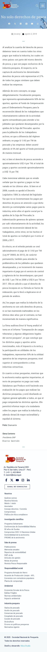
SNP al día (8, 555)
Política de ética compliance (16, 514)
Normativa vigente (11, 627)
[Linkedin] (28, 480)
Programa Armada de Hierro (15, 572)
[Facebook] (6, 480)
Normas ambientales (12, 596)
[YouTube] (17, 480)
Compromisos (10, 512)
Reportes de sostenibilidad (15, 552)
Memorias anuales (11, 549)
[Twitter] (11, 480)
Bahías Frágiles (10, 593)
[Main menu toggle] (43, 6)
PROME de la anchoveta (14, 537)
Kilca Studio (25, 646)
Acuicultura (9, 621)
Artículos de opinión (12, 558)
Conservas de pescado (13, 613)
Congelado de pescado (13, 616)
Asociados (8, 506)
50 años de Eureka (11, 529)
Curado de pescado (12, 619)
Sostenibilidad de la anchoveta (16, 535)
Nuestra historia (10, 500)
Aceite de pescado (12, 610)
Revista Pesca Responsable (15, 563)
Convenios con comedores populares (19, 578)
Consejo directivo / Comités (15, 509)
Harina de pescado (12, 608)
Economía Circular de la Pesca (16, 590)
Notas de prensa (11, 561)
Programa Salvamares (13, 523)
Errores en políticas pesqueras (16, 624)
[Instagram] (22, 480)
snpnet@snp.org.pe (13, 475)
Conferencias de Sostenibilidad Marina (20, 526)
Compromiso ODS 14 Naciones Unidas (19, 532)
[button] (37, 6)
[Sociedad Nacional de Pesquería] (11, 5)
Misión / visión (10, 503)
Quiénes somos (10, 498)
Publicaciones (10, 547)
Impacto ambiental (12, 598)
